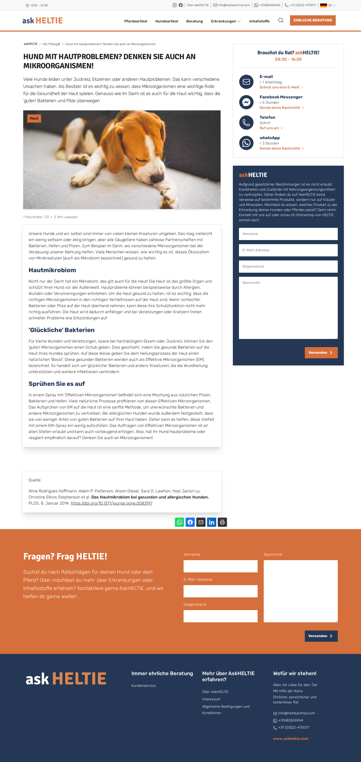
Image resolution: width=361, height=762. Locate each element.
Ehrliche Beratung (313, 20)
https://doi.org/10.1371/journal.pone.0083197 (111, 503)
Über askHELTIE (198, 5)
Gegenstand (195, 604)
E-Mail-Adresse (198, 579)
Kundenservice (143, 686)
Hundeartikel (166, 21)
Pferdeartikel (135, 21)
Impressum (211, 699)
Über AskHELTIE (215, 692)
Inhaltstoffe (259, 21)
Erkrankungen (226, 21)
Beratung (194, 21)
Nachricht (273, 554)
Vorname (192, 554)
